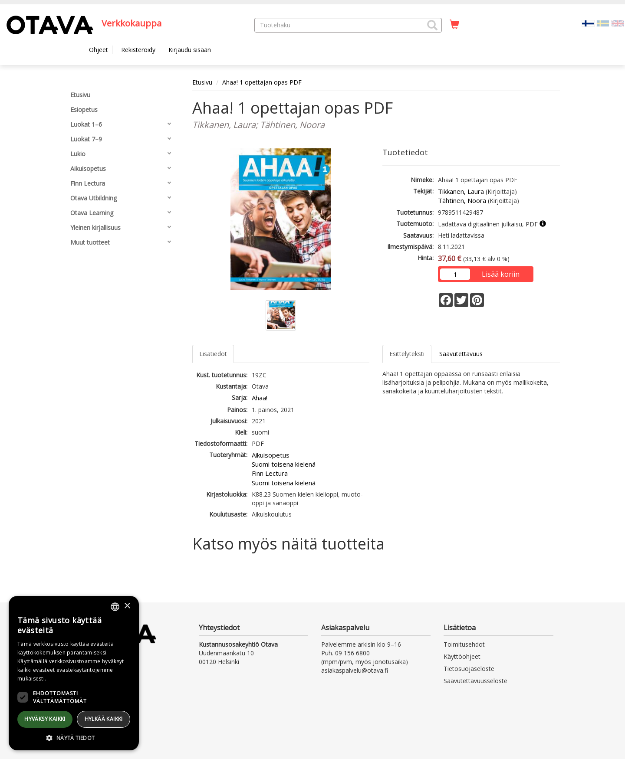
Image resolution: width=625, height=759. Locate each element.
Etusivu (202, 82)
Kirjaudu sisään (189, 50)
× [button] (127, 606)
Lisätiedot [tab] (213, 354)
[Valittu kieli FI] (588, 23)
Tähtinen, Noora (462, 200)
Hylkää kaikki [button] (104, 719)
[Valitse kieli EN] (617, 23)
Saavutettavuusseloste (475, 681)
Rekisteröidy (138, 50)
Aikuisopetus (270, 455)
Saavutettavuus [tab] (461, 354)
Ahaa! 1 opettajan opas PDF (262, 82)
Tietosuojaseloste (469, 668)
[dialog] (74, 673)
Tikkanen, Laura (461, 191)
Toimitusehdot (464, 644)
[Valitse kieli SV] (602, 23)
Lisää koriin (501, 274)
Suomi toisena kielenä (284, 464)
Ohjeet (98, 50)
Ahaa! (259, 397)
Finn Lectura (270, 473)
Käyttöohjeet (462, 656)
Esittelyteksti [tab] (406, 354)
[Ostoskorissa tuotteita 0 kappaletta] (454, 24)
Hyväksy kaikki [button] (45, 719)
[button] (432, 25)
